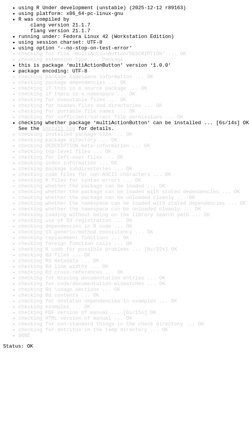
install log (58, 153)
